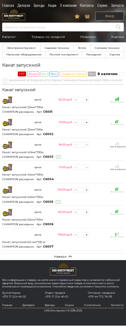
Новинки (88, 37)
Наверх (60, 256)
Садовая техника (57, 48)
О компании (68, 5)
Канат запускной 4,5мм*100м (22, 174)
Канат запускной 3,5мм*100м (22, 129)
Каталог (9, 37)
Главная (8, 5)
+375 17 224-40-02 (14, 296)
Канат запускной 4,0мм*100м (23, 152)
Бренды (39, 5)
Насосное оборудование (24, 54)
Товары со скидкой (48, 37)
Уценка (117, 37)
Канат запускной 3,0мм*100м (22, 107)
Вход (109, 16)
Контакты (87, 5)
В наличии (108, 74)
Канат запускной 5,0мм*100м (22, 197)
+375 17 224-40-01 (56, 296)
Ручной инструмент (64, 54)
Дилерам (23, 5)
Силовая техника (107, 48)
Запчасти (117, 5)
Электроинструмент (21, 48)
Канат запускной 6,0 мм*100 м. (24, 242)
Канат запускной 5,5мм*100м (22, 219)
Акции (52, 5)
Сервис (102, 5)
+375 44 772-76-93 (100, 296)
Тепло (82, 48)
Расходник (93, 54)
